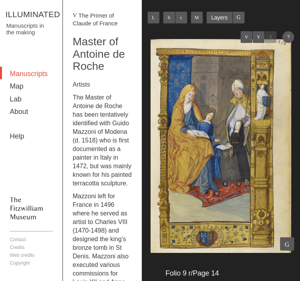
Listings (258, 37)
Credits (17, 247)
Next (271, 37)
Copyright (20, 263)
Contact (18, 239)
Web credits (22, 255)
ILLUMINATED (32, 14)
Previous (246, 37)
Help (17, 136)
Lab (15, 99)
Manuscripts (29, 74)
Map (16, 86)
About (19, 112)
